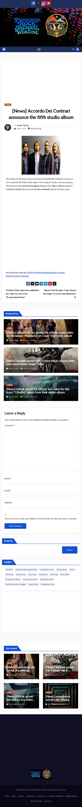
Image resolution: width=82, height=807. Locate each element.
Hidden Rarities (71, 796)
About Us (47, 801)
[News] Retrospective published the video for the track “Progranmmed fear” (22, 293)
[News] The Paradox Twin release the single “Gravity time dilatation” (59, 293)
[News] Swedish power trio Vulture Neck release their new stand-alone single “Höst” (40, 362)
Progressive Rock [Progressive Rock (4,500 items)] (30, 579)
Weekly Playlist (36, 801)
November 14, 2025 (17, 675)
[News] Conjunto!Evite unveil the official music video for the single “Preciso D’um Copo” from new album (39, 334)
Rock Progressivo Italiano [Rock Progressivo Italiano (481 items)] (16, 584)
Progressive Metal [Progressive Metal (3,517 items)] (13, 579)
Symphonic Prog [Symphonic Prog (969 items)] (47, 584)
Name (8, 478)
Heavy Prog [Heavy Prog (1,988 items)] (20, 574)
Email (8, 490)
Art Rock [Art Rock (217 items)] (9, 570)
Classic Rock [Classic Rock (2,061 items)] (62, 570)
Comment (10, 425)
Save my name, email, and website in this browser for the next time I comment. (41, 518)
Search (8, 541)
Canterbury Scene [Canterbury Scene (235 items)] (47, 570)
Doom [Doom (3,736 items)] (72, 570)
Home (7, 796)
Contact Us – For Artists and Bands (50, 796)
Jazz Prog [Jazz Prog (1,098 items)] (32, 574)
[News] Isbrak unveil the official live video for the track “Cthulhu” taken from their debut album (37, 390)
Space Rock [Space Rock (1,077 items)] (33, 584)
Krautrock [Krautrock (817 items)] (43, 574)
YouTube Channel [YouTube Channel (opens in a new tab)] (19, 276)
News (8, 104)
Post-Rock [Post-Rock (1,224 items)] (65, 574)
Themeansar (61, 790)
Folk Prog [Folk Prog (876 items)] (9, 574)
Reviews (21, 796)
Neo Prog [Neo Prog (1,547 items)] (54, 574)
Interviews (31, 796)
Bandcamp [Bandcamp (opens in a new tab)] (50, 272)
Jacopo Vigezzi (23, 125)
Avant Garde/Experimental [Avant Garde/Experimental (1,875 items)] (26, 570)
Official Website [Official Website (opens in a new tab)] (36, 272)
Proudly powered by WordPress (28, 790)
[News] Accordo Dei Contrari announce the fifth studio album (41, 114)
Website (8, 503)
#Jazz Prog (36, 128)
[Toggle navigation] (39, 49)
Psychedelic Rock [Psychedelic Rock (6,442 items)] (47, 579)
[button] (73, 49)
